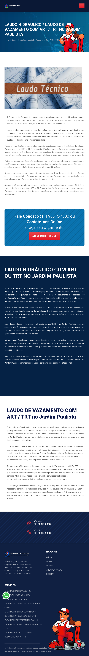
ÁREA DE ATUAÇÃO (54, 570)
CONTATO (50, 565)
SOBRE (49, 561)
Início (7, 40)
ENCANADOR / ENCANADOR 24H (18, 591)
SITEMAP (50, 574)
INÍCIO (49, 557)
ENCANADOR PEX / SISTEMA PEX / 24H (21, 620)
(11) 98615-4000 (54, 216)
